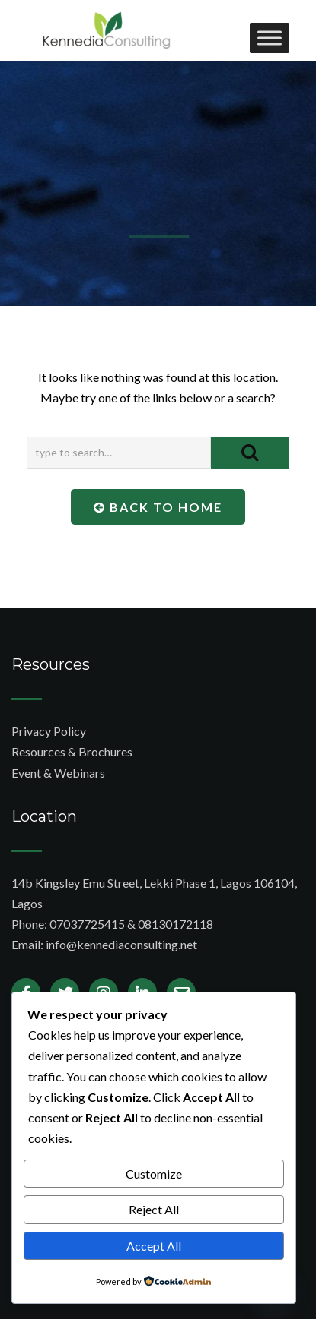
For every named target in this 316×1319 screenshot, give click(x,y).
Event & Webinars (58, 772)
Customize (154, 1173)
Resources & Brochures (71, 751)
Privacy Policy (48, 731)
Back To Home (158, 507)
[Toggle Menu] (269, 37)
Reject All (154, 1209)
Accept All (153, 1246)
